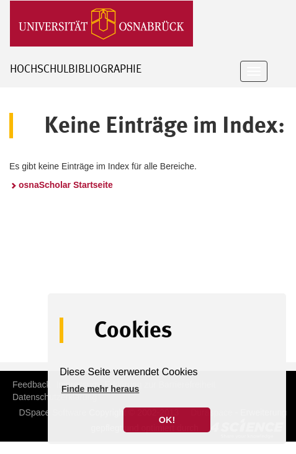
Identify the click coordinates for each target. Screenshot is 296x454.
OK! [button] (167, 420)
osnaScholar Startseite (66, 185)
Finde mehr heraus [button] (100, 389)
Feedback (31, 384)
